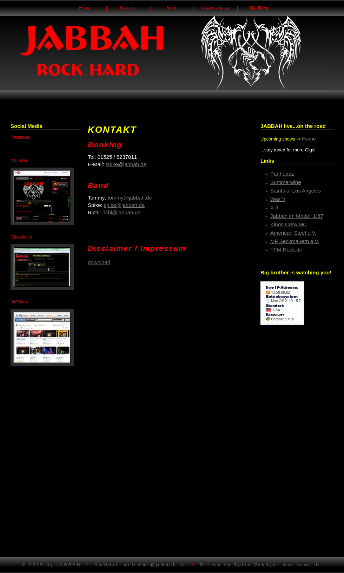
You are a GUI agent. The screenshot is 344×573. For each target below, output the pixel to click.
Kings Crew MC (288, 224)
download (99, 262)
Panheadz (282, 174)
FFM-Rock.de (286, 250)
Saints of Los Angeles (295, 191)
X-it (274, 207)
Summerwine (285, 182)
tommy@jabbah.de (130, 198)
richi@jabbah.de (121, 212)
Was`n (277, 199)
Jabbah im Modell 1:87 (296, 216)
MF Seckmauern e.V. (294, 241)
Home (309, 139)
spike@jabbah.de (126, 164)
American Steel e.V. (293, 233)
